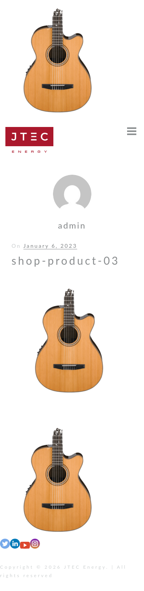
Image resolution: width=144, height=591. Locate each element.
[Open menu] (131, 131)
